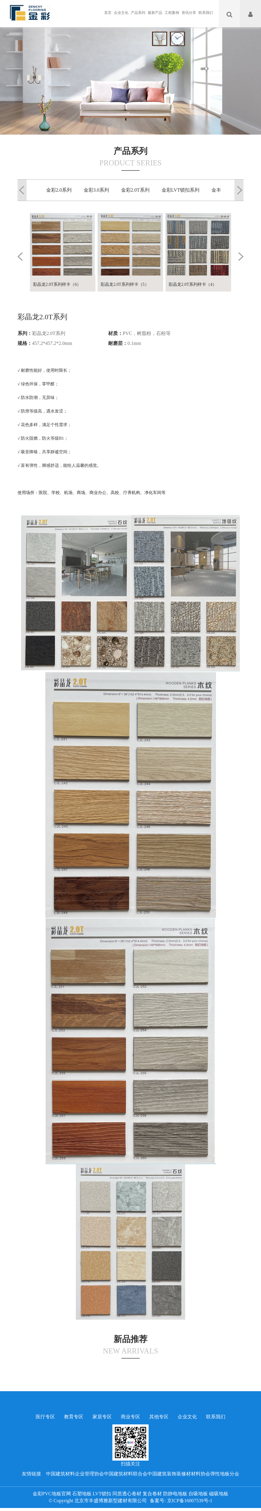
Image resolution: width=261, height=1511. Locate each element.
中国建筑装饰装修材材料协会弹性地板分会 (193, 1473)
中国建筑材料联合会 (125, 1473)
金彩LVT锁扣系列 (181, 190)
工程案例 (172, 13)
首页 (107, 13)
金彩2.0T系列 (135, 190)
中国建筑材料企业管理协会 (75, 1473)
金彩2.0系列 (59, 190)
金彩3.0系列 (96, 190)
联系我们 (205, 13)
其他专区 (159, 1416)
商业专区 (130, 1416)
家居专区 (102, 1416)
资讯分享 (189, 13)
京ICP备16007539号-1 (189, 1500)
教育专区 (73, 1416)
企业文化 (121, 13)
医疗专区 (45, 1416)
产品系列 (138, 13)
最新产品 (155, 13)
